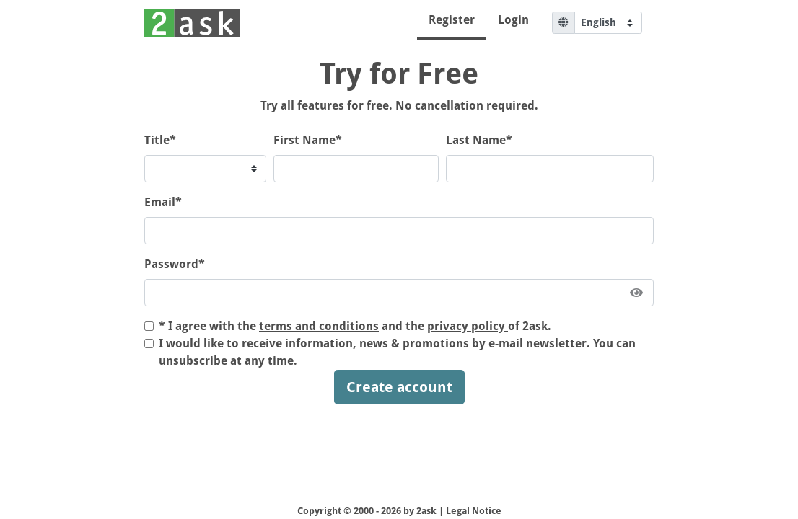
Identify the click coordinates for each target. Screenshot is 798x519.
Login (513, 20)
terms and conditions (319, 326)
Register (452, 20)
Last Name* (479, 140)
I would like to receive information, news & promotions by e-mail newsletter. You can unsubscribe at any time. (397, 352)
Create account (399, 387)
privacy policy (467, 326)
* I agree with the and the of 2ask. (355, 326)
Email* (163, 202)
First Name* (307, 140)
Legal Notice (473, 510)
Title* (160, 140)
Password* (174, 264)
